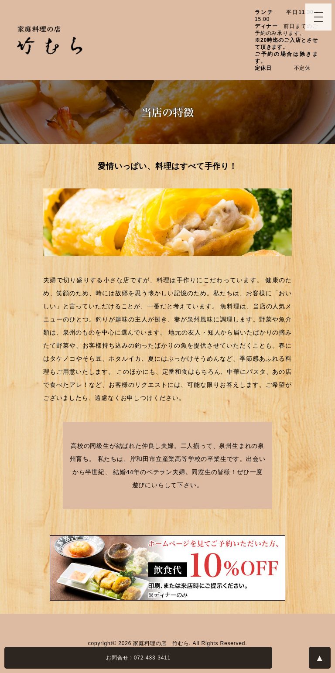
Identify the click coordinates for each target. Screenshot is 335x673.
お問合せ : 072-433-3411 (138, 658)
